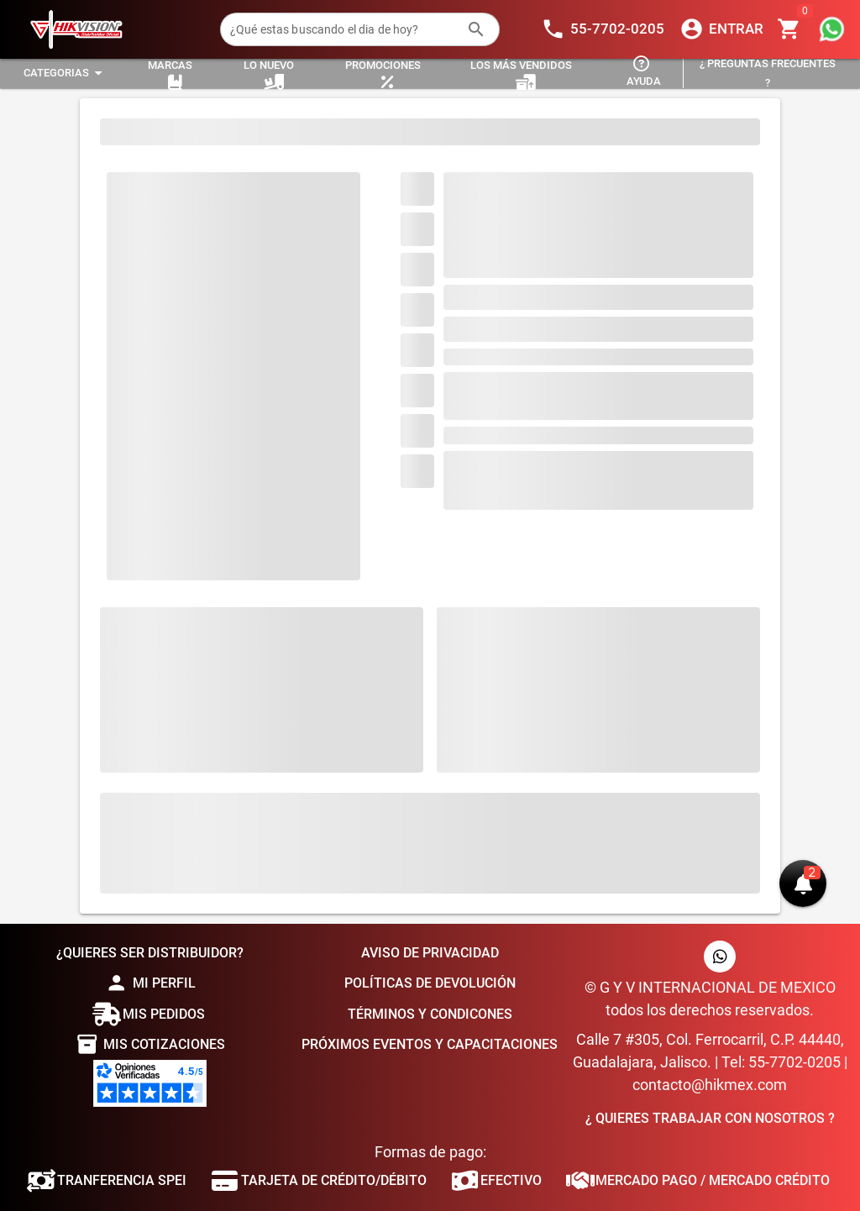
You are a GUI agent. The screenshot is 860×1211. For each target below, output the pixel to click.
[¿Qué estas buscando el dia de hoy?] (343, 29)
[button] (802, 883)
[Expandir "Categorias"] (65, 73)
